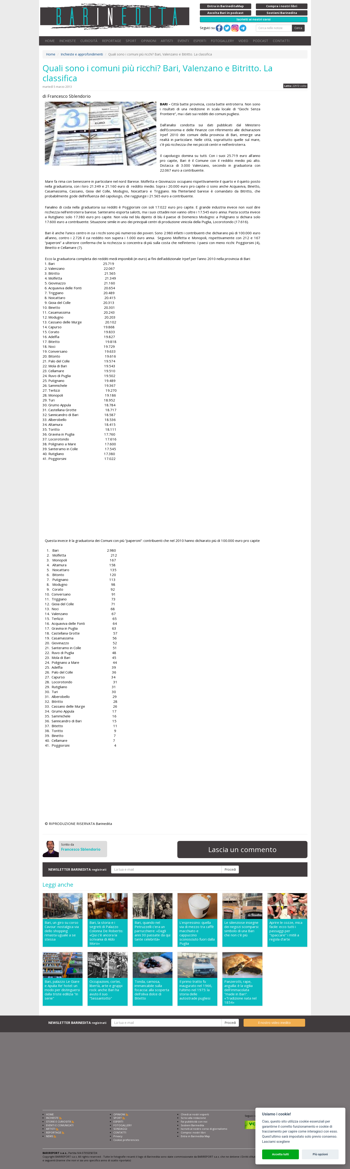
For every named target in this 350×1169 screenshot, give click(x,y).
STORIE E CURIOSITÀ (58, 1121)
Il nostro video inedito (274, 1022)
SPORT (131, 41)
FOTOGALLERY (222, 41)
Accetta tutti (280, 1154)
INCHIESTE (67, 41)
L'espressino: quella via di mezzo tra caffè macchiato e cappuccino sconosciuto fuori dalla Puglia (197, 932)
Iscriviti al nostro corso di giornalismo (204, 1128)
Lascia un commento (242, 849)
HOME (50, 41)
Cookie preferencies (126, 1140)
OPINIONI (148, 41)
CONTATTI (281, 41)
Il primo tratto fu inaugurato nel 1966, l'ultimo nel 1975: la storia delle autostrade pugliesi (195, 989)
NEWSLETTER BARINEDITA (77, 869)
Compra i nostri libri (193, 1132)
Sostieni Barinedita (192, 1125)
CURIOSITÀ (88, 41)
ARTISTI (167, 41)
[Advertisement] (152, 505)
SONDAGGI (120, 1128)
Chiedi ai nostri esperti (195, 1114)
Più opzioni (320, 1154)
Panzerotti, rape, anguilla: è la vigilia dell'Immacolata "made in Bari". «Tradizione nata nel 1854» (240, 991)
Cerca (298, 28)
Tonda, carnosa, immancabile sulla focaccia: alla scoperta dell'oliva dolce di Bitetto (152, 989)
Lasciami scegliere (276, 1142)
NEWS (49, 1136)
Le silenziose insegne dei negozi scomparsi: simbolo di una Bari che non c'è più (241, 928)
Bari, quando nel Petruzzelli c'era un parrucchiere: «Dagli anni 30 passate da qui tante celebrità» (152, 930)
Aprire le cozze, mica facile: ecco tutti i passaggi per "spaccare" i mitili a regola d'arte (285, 930)
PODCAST (260, 41)
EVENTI (183, 41)
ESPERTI (199, 41)
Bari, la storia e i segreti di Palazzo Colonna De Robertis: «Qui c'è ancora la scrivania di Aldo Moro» (106, 932)
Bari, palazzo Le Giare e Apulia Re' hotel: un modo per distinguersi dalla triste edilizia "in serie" (62, 989)
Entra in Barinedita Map (195, 1136)
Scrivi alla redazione (193, 1118)
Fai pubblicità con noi (194, 1121)
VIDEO (243, 41)
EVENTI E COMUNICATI (59, 1125)
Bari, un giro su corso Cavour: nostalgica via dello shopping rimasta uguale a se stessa (62, 930)
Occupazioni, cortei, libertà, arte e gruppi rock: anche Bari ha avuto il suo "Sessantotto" (105, 989)
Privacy (117, 1136)
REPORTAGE (111, 41)
